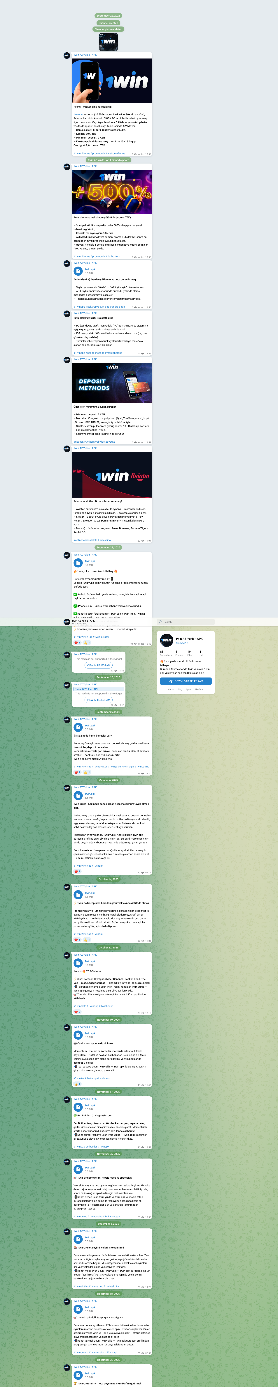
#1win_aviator (101, 19)
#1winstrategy (111, 598)
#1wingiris (79, 1005)
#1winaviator (99, 149)
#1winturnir (80, 800)
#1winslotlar (81, 668)
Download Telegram (186, 63)
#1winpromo (81, 873)
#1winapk (97, 248)
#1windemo (80, 598)
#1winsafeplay (82, 939)
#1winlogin (127, 149)
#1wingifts (95, 873)
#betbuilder (90, 529)
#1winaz (86, 149)
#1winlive (79, 460)
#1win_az (86, 19)
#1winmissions (97, 734)
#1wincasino (141, 149)
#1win (77, 19)
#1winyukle (114, 149)
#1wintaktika (111, 668)
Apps (188, 72)
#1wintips (103, 1005)
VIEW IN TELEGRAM (98, 47)
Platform (199, 72)
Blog (180, 72)
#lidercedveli (95, 800)
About (171, 72)
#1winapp (92, 388)
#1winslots (80, 388)
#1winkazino (95, 668)
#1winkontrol (98, 939)
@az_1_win (182, 25)
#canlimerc (103, 460)
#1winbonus (106, 388)
